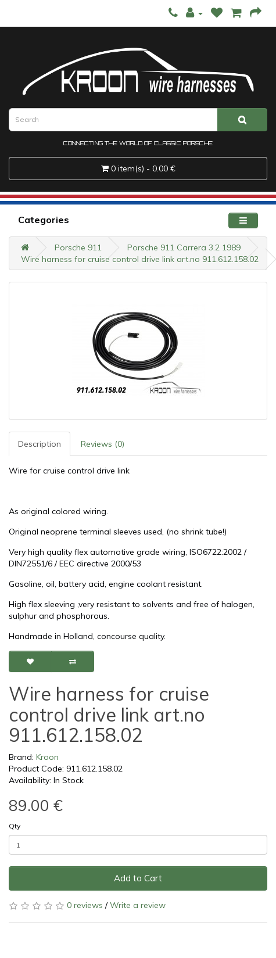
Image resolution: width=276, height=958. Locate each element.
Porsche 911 (78, 247)
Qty (14, 825)
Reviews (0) (102, 444)
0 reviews (85, 905)
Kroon (47, 757)
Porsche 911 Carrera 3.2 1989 (184, 247)
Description (39, 444)
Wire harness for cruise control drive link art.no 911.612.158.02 (140, 259)
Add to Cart (138, 878)
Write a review (138, 905)
